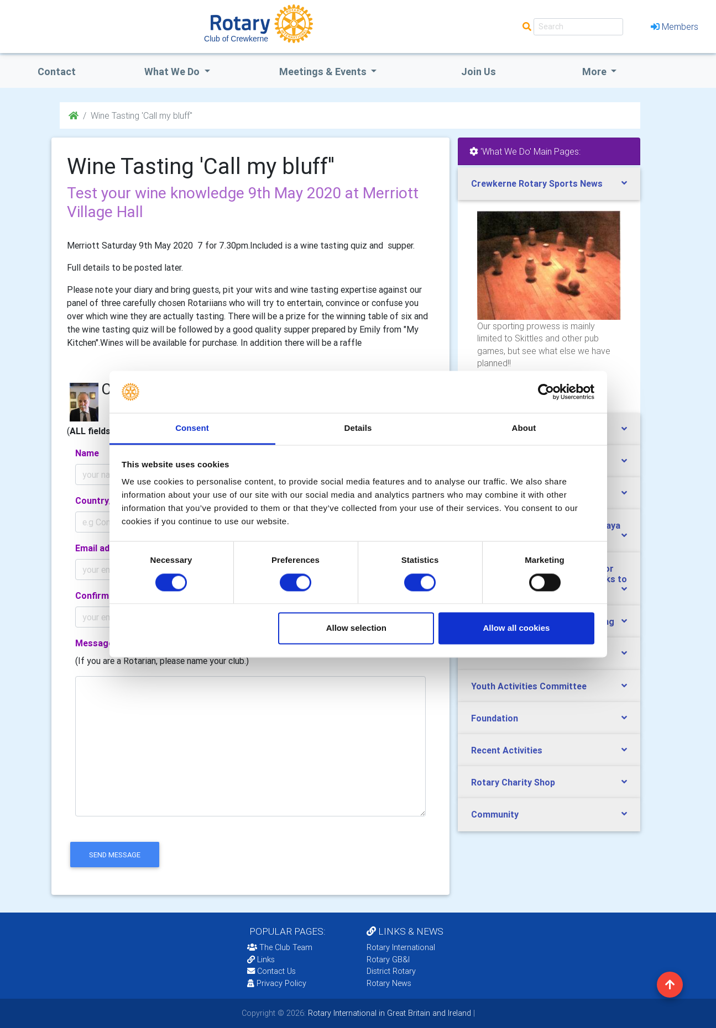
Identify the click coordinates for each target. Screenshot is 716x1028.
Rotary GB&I (388, 959)
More (595, 71)
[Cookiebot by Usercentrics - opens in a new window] (546, 391)
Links (261, 959)
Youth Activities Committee (529, 686)
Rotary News (389, 983)
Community (495, 814)
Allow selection (356, 628)
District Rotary (391, 971)
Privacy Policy (276, 983)
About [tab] (524, 428)
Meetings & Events (324, 71)
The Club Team (279, 947)
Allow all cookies (516, 628)
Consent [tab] (192, 428)
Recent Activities (506, 750)
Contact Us (271, 971)
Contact (57, 71)
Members (674, 26)
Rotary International (401, 947)
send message (114, 855)
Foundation (494, 718)
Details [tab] (358, 428)
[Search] (578, 26)
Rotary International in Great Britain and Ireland (388, 1013)
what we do (173, 71)
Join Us (478, 71)
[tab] (549, 183)
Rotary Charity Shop (513, 782)
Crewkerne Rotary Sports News (537, 183)
